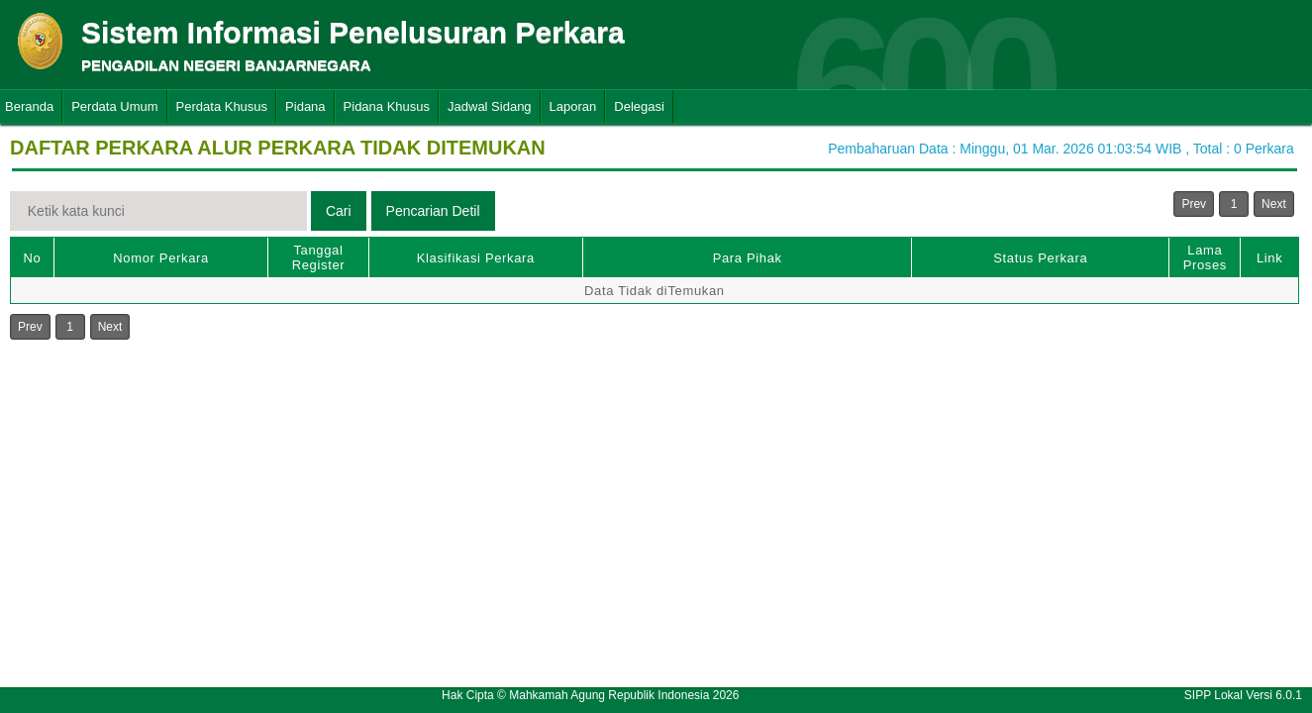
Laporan (573, 106)
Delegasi (639, 106)
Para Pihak (747, 258)
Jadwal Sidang (490, 106)
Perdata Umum (114, 106)
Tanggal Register (319, 257)
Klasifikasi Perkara (476, 258)
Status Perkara (1040, 258)
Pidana (305, 106)
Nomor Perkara (161, 258)
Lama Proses (1205, 257)
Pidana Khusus (387, 106)
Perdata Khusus (222, 106)
